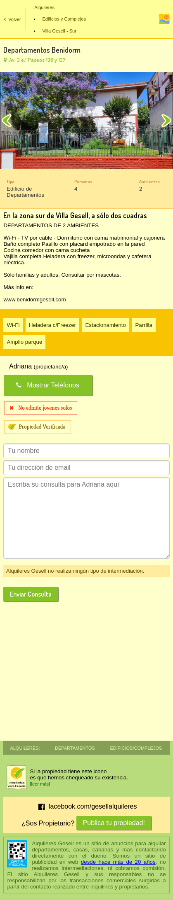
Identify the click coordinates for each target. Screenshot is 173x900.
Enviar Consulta (31, 594)
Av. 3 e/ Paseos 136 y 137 (34, 59)
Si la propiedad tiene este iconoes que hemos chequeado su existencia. (79, 774)
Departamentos (75, 747)
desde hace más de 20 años (118, 862)
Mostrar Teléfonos (46, 385)
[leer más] (40, 783)
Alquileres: (25, 747)
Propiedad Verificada (42, 426)
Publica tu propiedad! (114, 822)
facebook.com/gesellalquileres (86, 807)
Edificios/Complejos (136, 747)
